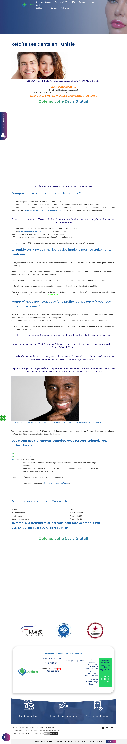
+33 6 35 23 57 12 (52, 663)
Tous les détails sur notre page (92, 682)
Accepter (111, 741)
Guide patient (41, 8)
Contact (54, 8)
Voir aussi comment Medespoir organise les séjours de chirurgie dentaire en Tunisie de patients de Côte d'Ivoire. (56, 422)
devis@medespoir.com (75, 661)
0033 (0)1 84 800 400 (52, 659)
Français (66, 8)
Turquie (82, 2)
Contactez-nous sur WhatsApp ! (105, 680)
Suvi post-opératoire (31, 730)
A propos (92, 2)
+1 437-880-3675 (51, 671)
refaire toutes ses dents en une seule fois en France (44, 210)
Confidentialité (18, 730)
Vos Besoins (46, 2)
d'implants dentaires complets (31, 231)
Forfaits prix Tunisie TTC (65, 2)
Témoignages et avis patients (50, 730)
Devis (38, 5)
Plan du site (29, 727)
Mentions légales (47, 727)
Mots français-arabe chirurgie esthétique (27, 733)
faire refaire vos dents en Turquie (56, 483)
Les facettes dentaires (23, 457)
